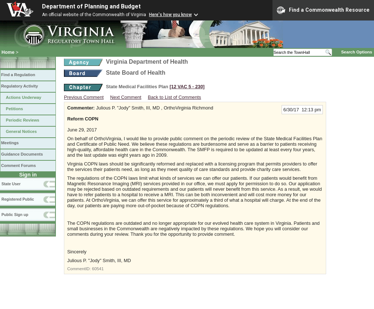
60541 (98, 269)
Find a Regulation (18, 74)
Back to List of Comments (174, 97)
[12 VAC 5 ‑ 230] (187, 86)
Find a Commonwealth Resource (323, 10)
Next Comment (125, 97)
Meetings (10, 143)
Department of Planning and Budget (91, 6)
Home (8, 52)
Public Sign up (14, 214)
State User (10, 184)
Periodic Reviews (22, 120)
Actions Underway (23, 97)
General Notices (21, 131)
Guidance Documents (22, 154)
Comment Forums (18, 165)
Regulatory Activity (19, 86)
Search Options (356, 52)
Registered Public (17, 199)
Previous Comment (84, 97)
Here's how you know (170, 14)
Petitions (14, 109)
